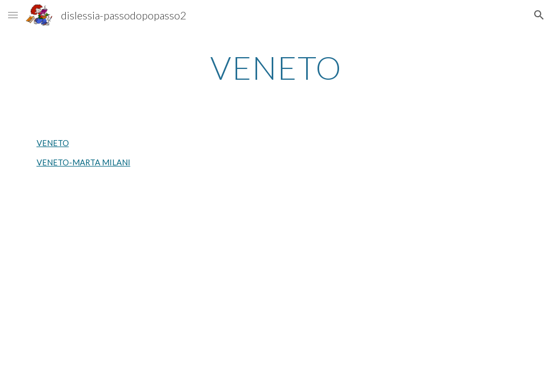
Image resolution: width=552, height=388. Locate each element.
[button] (13, 15)
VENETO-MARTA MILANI (83, 162)
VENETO (53, 143)
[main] (276, 67)
